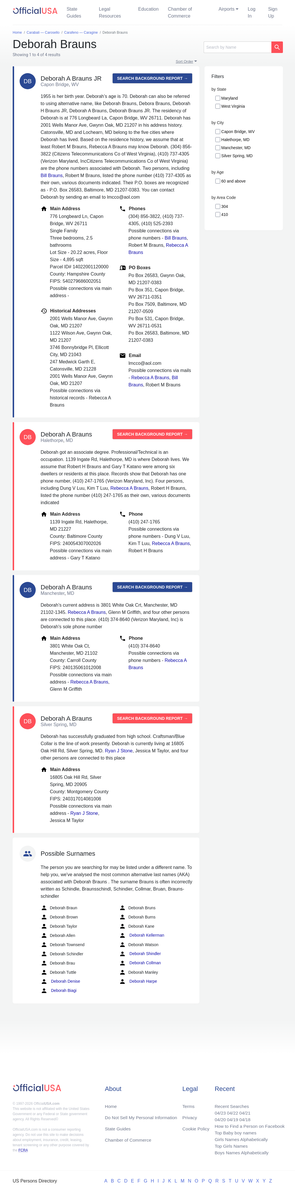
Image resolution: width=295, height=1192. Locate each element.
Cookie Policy (196, 1127)
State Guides (74, 12)
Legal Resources (110, 12)
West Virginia (233, 106)
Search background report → (152, 78)
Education (148, 9)
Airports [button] (227, 9)
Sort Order (184, 61)
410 (224, 214)
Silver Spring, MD (237, 155)
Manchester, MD (236, 147)
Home (111, 1104)
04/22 (231, 1111)
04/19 (231, 1117)
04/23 (218, 1111)
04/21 (243, 1111)
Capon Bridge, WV (238, 131)
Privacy (189, 1115)
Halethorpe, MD (235, 139)
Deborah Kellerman (141, 935)
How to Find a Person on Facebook (248, 1124)
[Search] (237, 47)
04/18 (243, 1117)
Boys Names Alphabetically (240, 1152)
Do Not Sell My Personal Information (142, 1115)
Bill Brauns (52, 175)
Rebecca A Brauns (150, 377)
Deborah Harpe (138, 981)
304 (224, 206)
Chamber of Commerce (180, 12)
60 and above (233, 181)
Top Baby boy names (233, 1131)
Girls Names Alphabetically (239, 1138)
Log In (252, 12)
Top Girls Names (229, 1145)
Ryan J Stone (119, 750)
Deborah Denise (60, 981)
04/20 (218, 1117)
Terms (188, 1104)
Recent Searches (230, 1104)
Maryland (229, 98)
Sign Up (272, 12)
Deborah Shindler (140, 953)
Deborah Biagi (59, 990)
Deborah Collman (140, 963)
